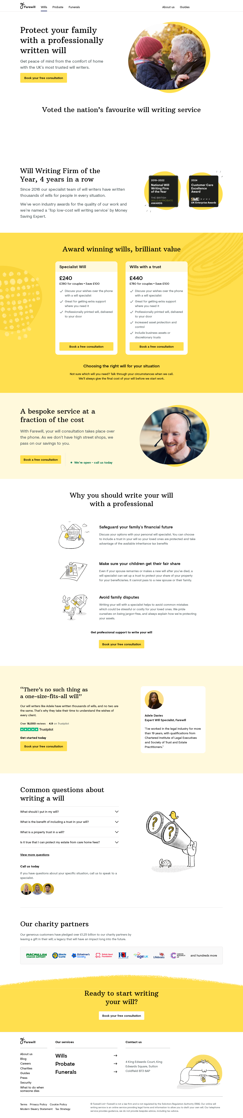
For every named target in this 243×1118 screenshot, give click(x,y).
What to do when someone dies (32, 1089)
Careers (25, 1063)
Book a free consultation (86, 346)
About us (168, 7)
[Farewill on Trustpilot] (36, 729)
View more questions (34, 854)
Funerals (74, 7)
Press (23, 1077)
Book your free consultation (43, 78)
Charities (26, 1068)
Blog (23, 1058)
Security (25, 1082)
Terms (23, 1104)
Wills (44, 7)
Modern (36, 1109)
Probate (57, 7)
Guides (185, 7)
